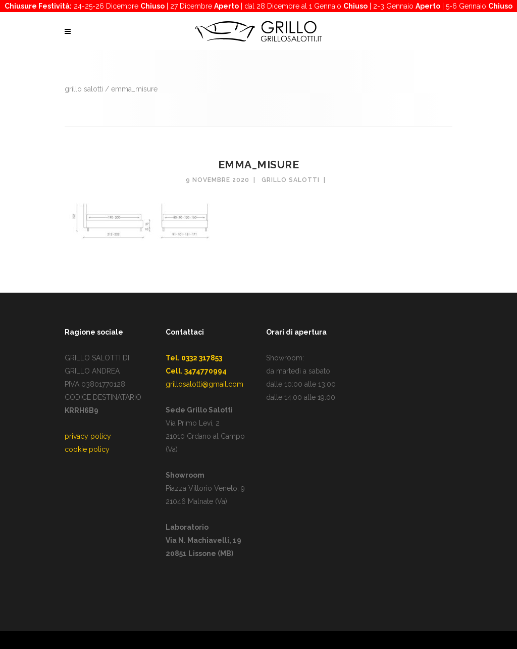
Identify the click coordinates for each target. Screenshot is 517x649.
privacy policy (88, 436)
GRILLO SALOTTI (84, 89)
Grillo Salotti (291, 179)
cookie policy (87, 449)
